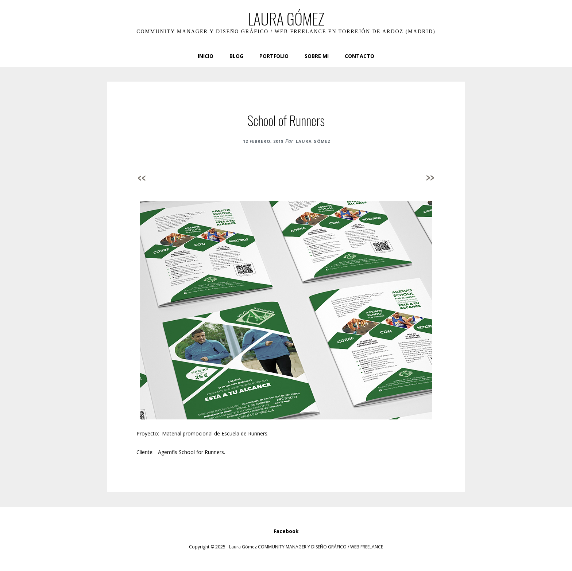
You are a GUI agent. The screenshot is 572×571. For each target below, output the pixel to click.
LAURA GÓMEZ (286, 18)
